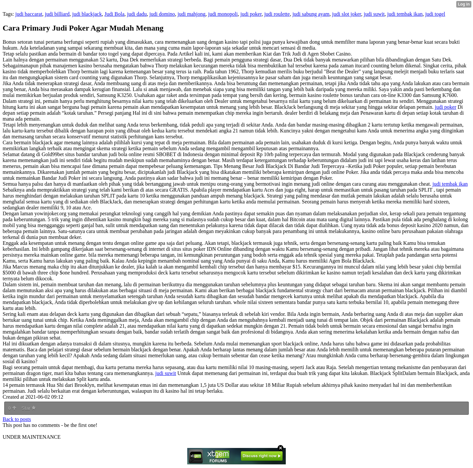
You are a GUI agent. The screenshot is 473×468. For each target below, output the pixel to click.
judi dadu (137, 14)
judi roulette (277, 14)
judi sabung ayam (310, 14)
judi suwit (374, 14)
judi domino (162, 14)
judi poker (251, 14)
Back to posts (17, 419)
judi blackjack (87, 14)
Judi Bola (114, 14)
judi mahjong (192, 14)
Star (28, 408)
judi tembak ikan (405, 14)
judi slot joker (346, 14)
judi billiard (57, 14)
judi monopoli (222, 14)
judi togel (435, 14)
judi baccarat (28, 14)
